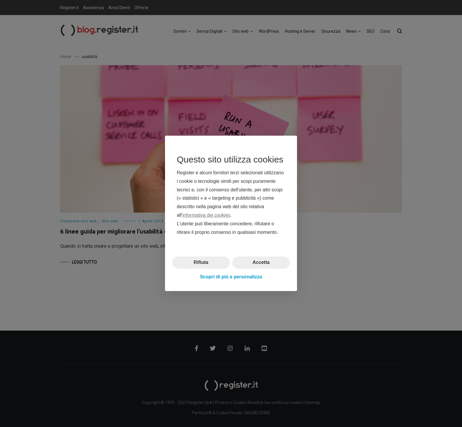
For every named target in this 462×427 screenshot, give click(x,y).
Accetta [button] (261, 262)
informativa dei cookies (206, 215)
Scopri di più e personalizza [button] (231, 276)
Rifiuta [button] (201, 262)
